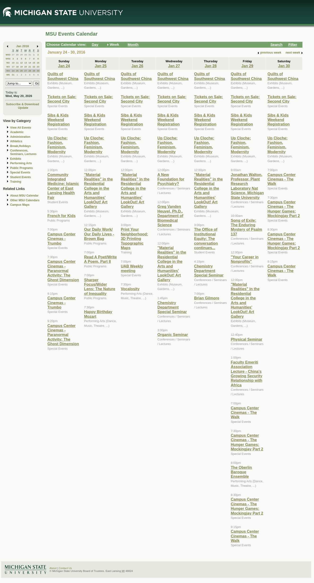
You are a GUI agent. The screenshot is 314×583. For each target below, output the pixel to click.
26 (21, 70)
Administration (20, 136)
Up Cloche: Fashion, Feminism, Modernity (57, 145)
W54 (8, 58)
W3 (8, 66)
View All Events (20, 127)
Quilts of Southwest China (62, 76)
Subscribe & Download (22, 104)
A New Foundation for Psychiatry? (170, 179)
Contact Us (65, 568)
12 (21, 62)
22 (34, 66)
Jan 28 (211, 66)
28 (17, 54)
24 (13, 70)
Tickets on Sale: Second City (61, 99)
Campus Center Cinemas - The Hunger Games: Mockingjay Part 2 (247, 442)
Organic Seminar (172, 334)
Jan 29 (247, 66)
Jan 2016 (22, 46)
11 (17, 62)
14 (30, 62)
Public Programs (21, 168)
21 (30, 66)
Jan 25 (101, 66)
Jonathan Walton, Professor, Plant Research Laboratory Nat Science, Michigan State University (247, 186)
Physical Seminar (246, 339)
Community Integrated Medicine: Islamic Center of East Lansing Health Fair (63, 186)
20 (25, 66)
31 (30, 54)
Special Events (20, 172)
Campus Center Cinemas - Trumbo (61, 238)
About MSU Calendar (24, 195)
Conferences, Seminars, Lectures (23, 152)
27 (13, 54)
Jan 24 (64, 66)
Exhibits (15, 158)
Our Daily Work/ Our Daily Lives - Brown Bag (99, 234)
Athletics (16, 141)
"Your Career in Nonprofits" (245, 259)
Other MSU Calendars (25, 200)
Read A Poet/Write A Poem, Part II (100, 259)
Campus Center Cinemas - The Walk (245, 412)
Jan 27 (174, 66)
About (53, 568)
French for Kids (61, 216)
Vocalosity (130, 289)
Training (15, 181)
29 (21, 54)
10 (13, 62)
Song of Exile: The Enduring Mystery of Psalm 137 (246, 227)
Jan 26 (137, 66)
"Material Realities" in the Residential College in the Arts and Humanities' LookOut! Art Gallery (98, 190)
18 (17, 66)
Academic (17, 132)
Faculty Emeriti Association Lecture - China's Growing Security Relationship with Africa (246, 373)
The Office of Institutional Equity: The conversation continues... (206, 238)
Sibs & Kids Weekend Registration (58, 119)
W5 (8, 74)
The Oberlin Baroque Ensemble (241, 472)
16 (38, 62)
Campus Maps (19, 204)
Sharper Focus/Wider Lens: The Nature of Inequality (99, 287)
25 (17, 70)
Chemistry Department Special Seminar (172, 307)
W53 (8, 54)
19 (21, 66)
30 (25, 54)
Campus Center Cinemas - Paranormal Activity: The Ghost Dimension (63, 270)
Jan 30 (284, 66)
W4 (8, 70)
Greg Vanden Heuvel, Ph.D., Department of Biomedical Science (170, 215)
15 (34, 62)
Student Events (20, 177)
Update (23, 107)
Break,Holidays (20, 146)
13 (25, 62)
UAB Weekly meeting (132, 268)
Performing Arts (21, 163)
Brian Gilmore (206, 298)
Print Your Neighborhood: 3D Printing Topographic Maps (134, 238)
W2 (8, 62)
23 (38, 66)
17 (13, 66)
